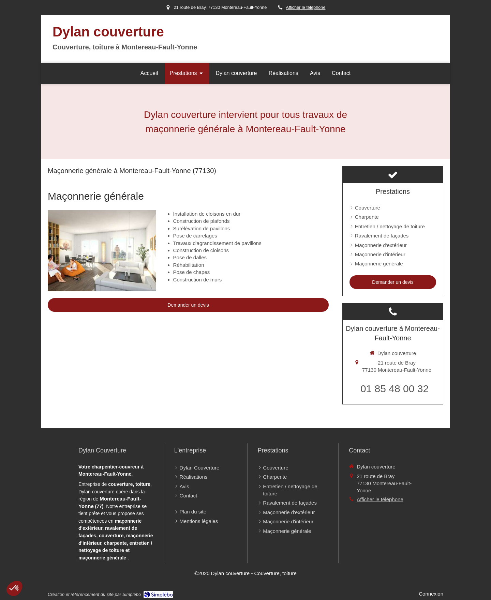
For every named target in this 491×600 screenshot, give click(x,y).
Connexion (431, 594)
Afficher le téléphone (305, 7)
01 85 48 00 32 (394, 388)
